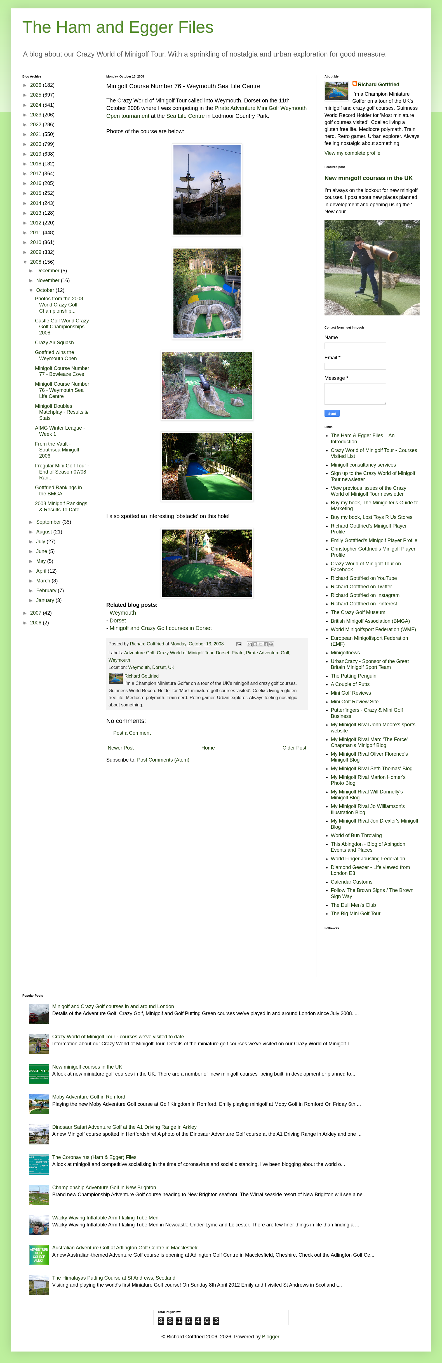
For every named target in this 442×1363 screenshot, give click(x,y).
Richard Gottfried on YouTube (364, 578)
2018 (36, 164)
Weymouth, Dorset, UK (151, 667)
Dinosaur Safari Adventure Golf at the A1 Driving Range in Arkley (124, 1127)
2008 (36, 262)
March (43, 581)
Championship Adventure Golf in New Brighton (104, 1187)
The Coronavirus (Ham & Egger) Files (94, 1157)
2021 (36, 134)
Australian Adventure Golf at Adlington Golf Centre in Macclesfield (125, 1247)
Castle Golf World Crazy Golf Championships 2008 (62, 327)
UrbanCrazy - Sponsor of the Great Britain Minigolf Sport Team (370, 664)
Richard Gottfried (378, 84)
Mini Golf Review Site (355, 701)
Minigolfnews (345, 652)
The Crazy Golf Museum (358, 612)
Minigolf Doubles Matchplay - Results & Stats (61, 412)
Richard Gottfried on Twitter (361, 586)
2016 (36, 183)
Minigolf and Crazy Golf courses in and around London (113, 1006)
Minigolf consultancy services (363, 465)
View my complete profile (352, 153)
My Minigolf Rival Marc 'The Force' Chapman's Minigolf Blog (369, 742)
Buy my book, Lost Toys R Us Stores (372, 517)
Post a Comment (132, 733)
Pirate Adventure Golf (267, 652)
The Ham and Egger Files (118, 27)
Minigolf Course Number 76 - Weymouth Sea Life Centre (62, 390)
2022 (36, 124)
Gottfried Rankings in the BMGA (58, 491)
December (48, 270)
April (42, 571)
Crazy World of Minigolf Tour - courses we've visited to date (118, 1036)
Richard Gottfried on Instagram (365, 595)
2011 (36, 232)
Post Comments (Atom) (163, 760)
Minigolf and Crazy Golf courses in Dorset (161, 628)
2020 (36, 144)
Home (208, 748)
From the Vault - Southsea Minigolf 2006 (57, 450)
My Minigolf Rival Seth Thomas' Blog (372, 768)
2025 (36, 95)
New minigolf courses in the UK (369, 178)
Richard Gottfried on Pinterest (364, 603)
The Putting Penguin (354, 676)
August (44, 532)
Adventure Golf (139, 652)
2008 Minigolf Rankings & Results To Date (61, 506)
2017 (36, 173)
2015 (36, 193)
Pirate (237, 652)
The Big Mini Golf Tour (356, 913)
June (42, 551)
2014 (36, 203)
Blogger (270, 1336)
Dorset (118, 620)
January (45, 600)
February (47, 590)
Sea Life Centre (185, 116)
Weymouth (123, 613)
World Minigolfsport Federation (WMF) (373, 629)
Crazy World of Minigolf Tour (185, 652)
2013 (36, 213)
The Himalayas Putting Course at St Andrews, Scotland (113, 1278)
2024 (36, 105)
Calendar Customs (352, 882)
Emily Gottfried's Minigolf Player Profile (374, 540)
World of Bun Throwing (356, 835)
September (49, 522)
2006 (36, 623)
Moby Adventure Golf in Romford (88, 1097)
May (41, 561)
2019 (36, 154)
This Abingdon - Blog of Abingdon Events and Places (368, 847)
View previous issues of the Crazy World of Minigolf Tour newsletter (368, 491)
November (48, 280)
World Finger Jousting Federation (368, 858)
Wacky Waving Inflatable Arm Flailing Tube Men (105, 1218)
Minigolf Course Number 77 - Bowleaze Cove (62, 371)
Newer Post (121, 748)
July (41, 541)
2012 (36, 223)
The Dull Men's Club (353, 905)
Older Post (294, 748)
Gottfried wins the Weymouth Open (56, 355)
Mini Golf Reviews (351, 693)
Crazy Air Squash (54, 342)
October (45, 290)
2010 (36, 242)
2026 (36, 85)
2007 (36, 613)
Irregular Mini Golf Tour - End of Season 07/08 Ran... (62, 472)
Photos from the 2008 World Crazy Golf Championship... (59, 304)
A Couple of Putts (350, 684)
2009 (36, 252)
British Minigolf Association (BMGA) (370, 621)
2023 (36, 115)
